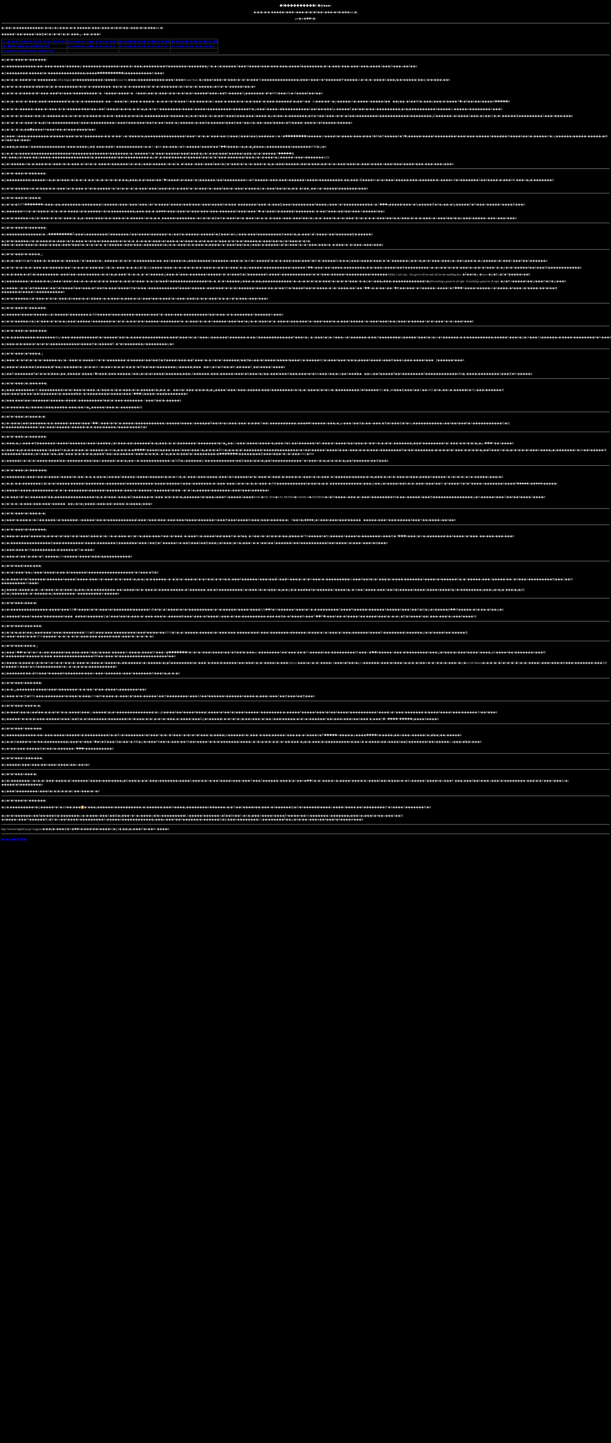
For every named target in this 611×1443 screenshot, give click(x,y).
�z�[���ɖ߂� (14, 839)
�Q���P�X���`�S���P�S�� (93, 41)
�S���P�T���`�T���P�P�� (145, 41)
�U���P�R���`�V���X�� (91, 46)
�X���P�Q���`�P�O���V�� (28, 50)
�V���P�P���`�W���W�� (144, 46)
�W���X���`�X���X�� (193, 46)
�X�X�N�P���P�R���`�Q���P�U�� (34, 41)
